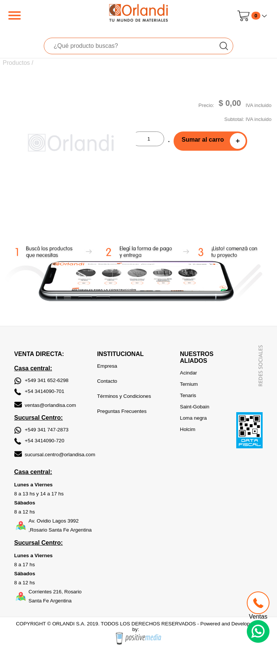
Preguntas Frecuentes (121, 411)
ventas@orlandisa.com (50, 405)
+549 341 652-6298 (47, 380)
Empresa (107, 366)
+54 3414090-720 (45, 440)
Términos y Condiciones (124, 396)
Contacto (107, 381)
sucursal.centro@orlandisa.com (60, 454)
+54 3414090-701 (45, 391)
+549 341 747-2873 (47, 430)
